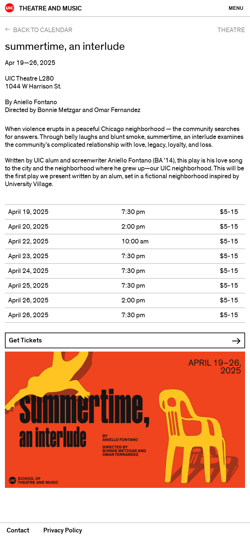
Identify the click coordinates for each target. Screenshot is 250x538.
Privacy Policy (62, 530)
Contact (18, 530)
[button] (125, 340)
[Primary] (236, 8)
